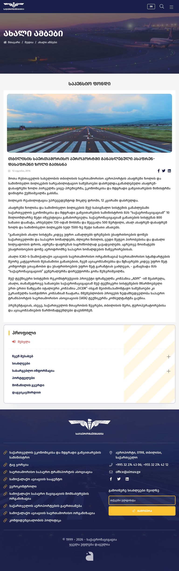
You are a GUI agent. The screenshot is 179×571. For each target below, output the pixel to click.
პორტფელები (23, 378)
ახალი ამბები (47, 42)
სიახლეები (21, 363)
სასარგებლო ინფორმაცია (33, 371)
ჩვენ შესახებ (22, 356)
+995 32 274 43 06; (129, 465)
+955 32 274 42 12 (155, 465)
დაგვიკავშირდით (26, 392)
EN (151, 6)
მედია (29, 42)
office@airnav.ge (128, 472)
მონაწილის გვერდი (28, 385)
